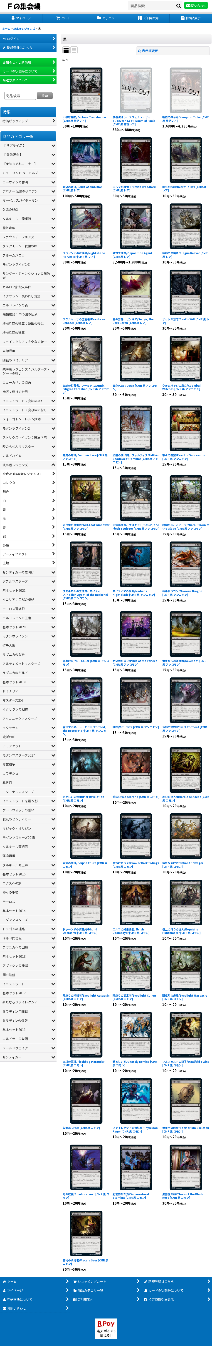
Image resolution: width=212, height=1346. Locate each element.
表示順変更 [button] (148, 50)
